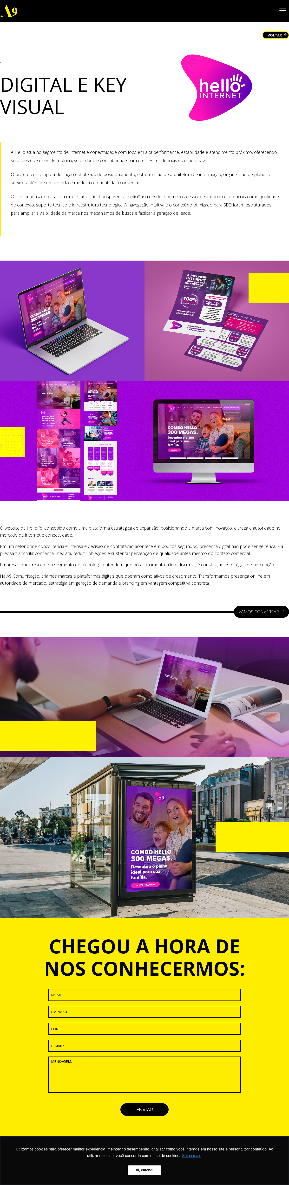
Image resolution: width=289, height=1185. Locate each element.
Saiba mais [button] (191, 1156)
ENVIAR (144, 1109)
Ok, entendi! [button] (144, 1170)
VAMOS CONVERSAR (261, 612)
